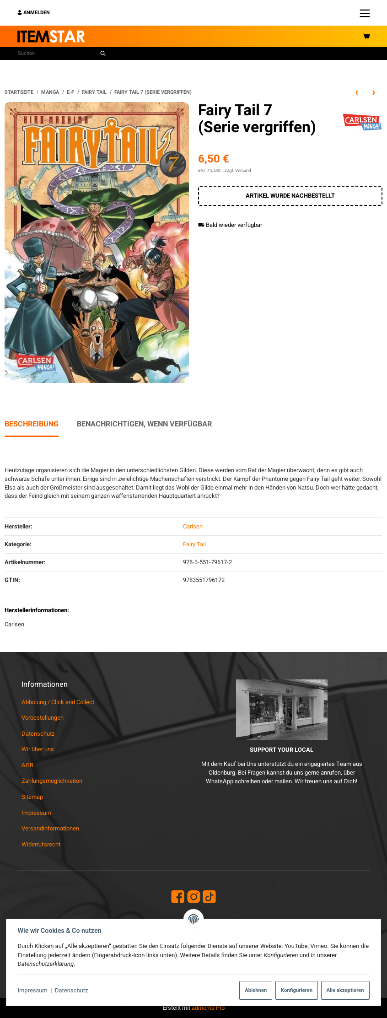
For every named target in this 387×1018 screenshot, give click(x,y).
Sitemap (32, 796)
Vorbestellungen (43, 717)
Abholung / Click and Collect (58, 702)
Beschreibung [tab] (32, 424)
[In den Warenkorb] (290, 196)
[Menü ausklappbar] (365, 12)
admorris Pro (208, 1007)
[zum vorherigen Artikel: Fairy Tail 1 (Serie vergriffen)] (356, 92)
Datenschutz (72, 990)
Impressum (33, 990)
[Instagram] (193, 897)
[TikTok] (209, 897)
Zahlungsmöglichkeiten (52, 780)
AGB (27, 765)
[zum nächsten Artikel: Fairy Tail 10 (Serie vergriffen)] (374, 92)
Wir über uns (38, 749)
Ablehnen (255, 990)
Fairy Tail (194, 544)
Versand (243, 170)
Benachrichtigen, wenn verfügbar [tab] (144, 424)
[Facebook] (177, 897)
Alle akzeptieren (344, 990)
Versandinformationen (50, 828)
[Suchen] (57, 53)
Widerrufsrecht (41, 844)
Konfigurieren (296, 990)
